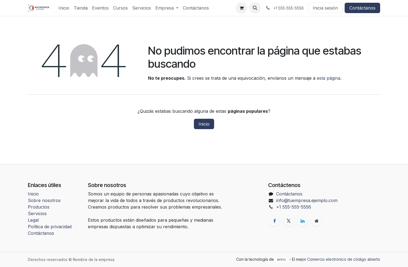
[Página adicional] (316, 220)
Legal (33, 220)
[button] (255, 8)
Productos (38, 207)
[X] (288, 220)
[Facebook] (274, 220)
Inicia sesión (325, 8)
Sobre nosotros (44, 200)
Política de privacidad (50, 226)
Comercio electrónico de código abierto (343, 259)
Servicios (37, 213)
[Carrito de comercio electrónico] (241, 8)
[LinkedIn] (302, 220)
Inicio (204, 124)
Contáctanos (362, 8)
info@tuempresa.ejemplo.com (307, 200)
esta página (328, 78)
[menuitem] (64, 7)
